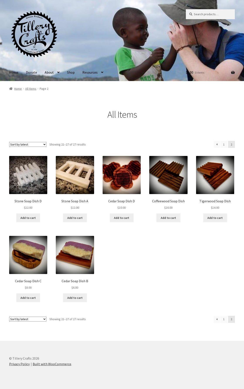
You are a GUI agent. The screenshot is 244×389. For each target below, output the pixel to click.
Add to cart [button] (28, 218)
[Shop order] (27, 144)
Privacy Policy (19, 364)
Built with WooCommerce (52, 364)
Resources (90, 72)
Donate (31, 72)
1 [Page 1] (224, 144)
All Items (30, 89)
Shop (71, 72)
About (49, 72)
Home (13, 72)
